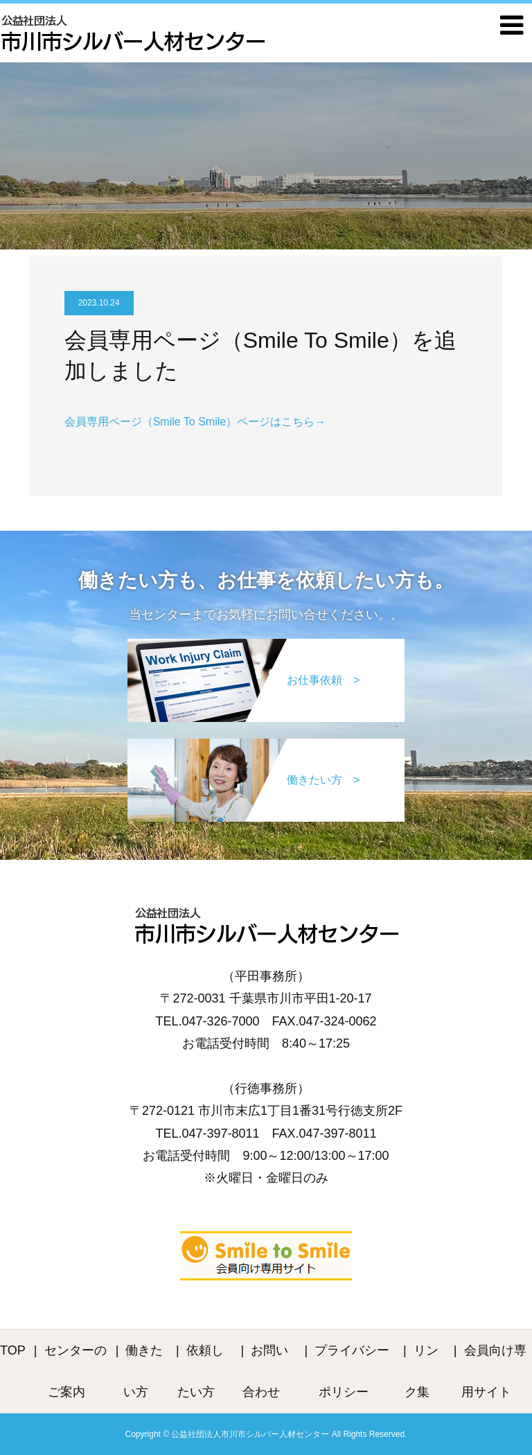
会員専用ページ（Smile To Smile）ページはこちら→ (195, 421)
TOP (13, 1350)
